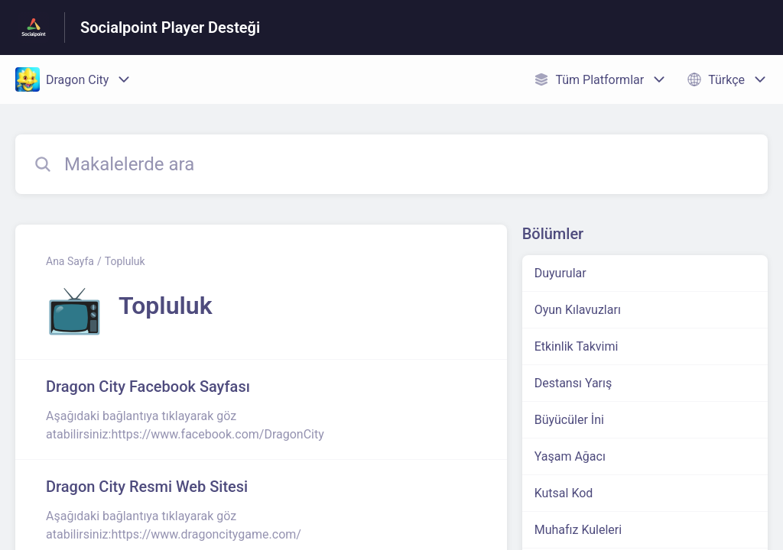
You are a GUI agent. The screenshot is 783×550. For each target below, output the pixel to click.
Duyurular (560, 273)
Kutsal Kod (563, 493)
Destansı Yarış (573, 383)
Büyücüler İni (569, 419)
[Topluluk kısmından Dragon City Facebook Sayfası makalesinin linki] (261, 409)
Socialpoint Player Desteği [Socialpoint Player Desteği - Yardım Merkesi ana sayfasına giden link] (170, 27)
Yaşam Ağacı (570, 456)
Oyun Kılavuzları (577, 309)
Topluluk (125, 261)
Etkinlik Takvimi (576, 346)
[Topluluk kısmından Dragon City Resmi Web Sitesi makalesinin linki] (261, 509)
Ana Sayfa (70, 261)
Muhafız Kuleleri (578, 529)
